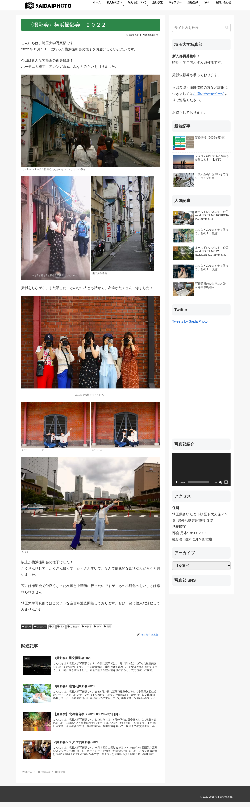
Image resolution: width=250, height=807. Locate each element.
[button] (227, 28)
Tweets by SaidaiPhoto (189, 321)
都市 (97, 626)
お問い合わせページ (208, 94)
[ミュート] (220, 482)
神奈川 (86, 626)
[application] (201, 469)
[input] (201, 28)
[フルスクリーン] (226, 482)
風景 (107, 626)
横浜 (61, 626)
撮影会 (26, 626)
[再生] (176, 482)
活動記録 (40, 626)
